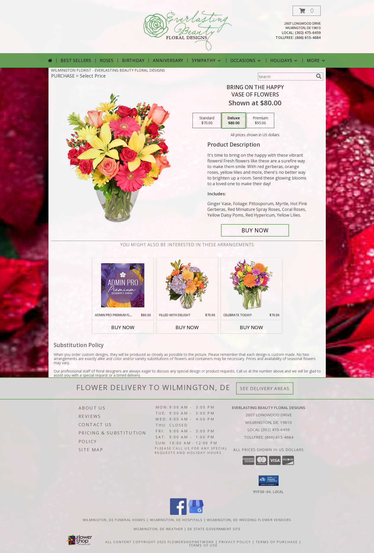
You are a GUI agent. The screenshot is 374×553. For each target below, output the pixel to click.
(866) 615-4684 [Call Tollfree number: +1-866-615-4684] (279, 437)
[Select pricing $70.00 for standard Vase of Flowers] (207, 120)
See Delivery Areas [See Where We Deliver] (265, 388)
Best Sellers (76, 60)
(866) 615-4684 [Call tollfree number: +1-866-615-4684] (308, 37)
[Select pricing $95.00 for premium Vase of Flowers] (260, 120)
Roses (107, 60)
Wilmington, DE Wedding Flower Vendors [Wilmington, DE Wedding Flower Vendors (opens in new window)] (249, 519)
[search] (319, 76)
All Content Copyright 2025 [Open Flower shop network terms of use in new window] (135, 541)
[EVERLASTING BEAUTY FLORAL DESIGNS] (188, 29)
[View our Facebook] (178, 513)
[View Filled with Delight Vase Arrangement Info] (187, 285)
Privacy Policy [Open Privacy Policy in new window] (235, 541)
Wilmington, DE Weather (158, 528)
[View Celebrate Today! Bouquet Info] (251, 285)
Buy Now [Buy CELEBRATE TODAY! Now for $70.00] (251, 327)
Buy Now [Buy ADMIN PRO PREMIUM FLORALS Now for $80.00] (123, 327)
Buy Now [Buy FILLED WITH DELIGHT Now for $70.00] (187, 327)
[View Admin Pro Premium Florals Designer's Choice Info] (122, 285)
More (316, 60)
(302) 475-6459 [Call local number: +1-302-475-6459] (308, 32)
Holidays (284, 60)
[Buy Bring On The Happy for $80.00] (255, 230)
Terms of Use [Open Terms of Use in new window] (203, 545)
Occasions (246, 60)
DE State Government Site (214, 528)
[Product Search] (286, 76)
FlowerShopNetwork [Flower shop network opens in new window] (191, 541)
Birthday (133, 60)
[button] (307, 11)
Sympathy (207, 60)
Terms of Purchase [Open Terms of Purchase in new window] (277, 541)
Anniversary (168, 60)
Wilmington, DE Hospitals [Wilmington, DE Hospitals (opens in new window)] (176, 519)
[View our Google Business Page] (196, 513)
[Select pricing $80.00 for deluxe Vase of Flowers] (233, 120)
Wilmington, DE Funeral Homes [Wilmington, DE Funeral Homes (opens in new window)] (114, 519)
